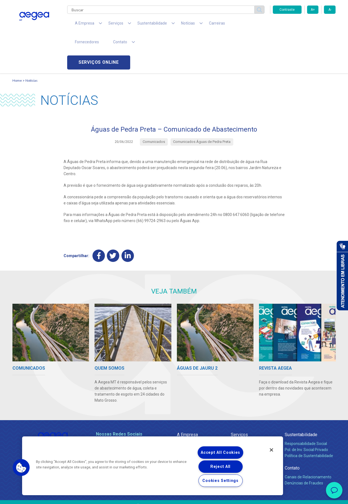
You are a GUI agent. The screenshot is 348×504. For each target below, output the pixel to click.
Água (235, 406)
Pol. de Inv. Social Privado (306, 412)
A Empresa (187, 397)
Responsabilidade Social (306, 406)
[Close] (271, 450)
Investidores (187, 418)
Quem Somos (189, 406)
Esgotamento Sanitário (251, 412)
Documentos (242, 430)
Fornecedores (225, 25)
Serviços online (304, 25)
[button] (21, 467)
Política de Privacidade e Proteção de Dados (174, 496)
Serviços (239, 397)
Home (17, 43)
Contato (292, 430)
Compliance (187, 412)
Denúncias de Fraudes (304, 445)
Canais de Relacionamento (308, 439)
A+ (313, 10)
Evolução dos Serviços (250, 424)
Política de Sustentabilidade (309, 418)
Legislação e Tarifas (248, 418)
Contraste (287, 10)
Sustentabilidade (301, 397)
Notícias (31, 43)
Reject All (220, 466)
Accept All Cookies (220, 452)
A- (329, 10)
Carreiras (196, 25)
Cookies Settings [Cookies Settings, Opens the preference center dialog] (220, 480)
